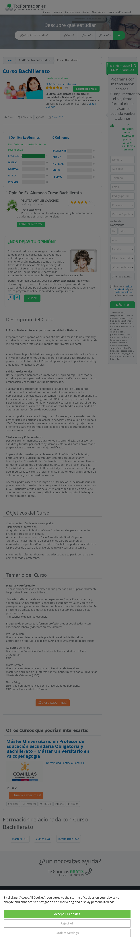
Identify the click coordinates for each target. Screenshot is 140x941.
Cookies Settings (67, 933)
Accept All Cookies (67, 914)
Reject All (67, 923)
